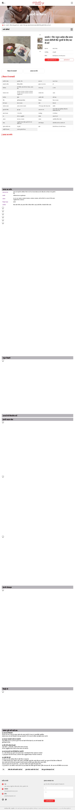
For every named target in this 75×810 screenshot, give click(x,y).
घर (4, 25)
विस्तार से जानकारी (12, 71)
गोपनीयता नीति (7, 808)
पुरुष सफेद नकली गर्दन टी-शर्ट (31, 769)
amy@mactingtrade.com (10, 796)
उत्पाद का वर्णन (34, 71)
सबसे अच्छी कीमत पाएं (51, 59)
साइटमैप (12, 808)
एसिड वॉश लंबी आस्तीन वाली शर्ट (15, 769)
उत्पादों (7, 25)
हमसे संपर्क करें (49, 800)
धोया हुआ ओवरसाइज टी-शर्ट (48, 769)
